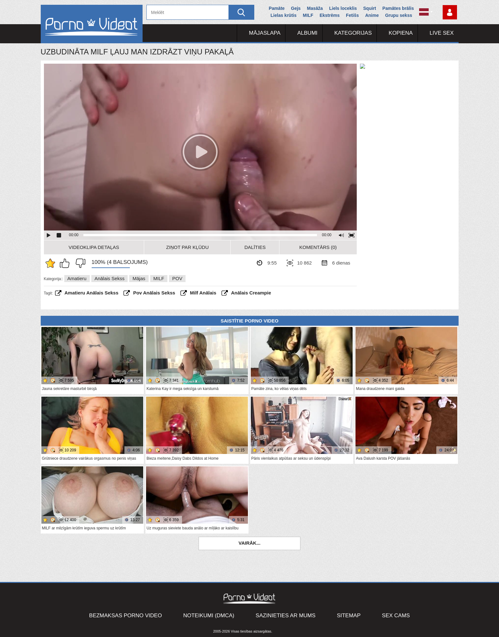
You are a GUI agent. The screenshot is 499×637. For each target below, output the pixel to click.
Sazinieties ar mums (285, 615)
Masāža (315, 8)
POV (177, 278)
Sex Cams (396, 615)
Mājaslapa (264, 33)
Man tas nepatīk (79, 263)
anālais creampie (251, 292)
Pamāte (277, 8)
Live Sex (442, 33)
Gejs (295, 8)
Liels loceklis (343, 8)
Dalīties (255, 247)
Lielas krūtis (284, 15)
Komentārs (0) (318, 247)
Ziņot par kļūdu (187, 247)
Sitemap (349, 615)
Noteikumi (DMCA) (209, 615)
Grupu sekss (398, 15)
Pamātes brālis (398, 8)
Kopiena (401, 33)
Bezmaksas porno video (125, 615)
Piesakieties (450, 12)
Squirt (369, 8)
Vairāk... (250, 543)
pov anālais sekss (154, 292)
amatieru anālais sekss (92, 292)
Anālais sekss (109, 278)
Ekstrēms (330, 15)
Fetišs (352, 15)
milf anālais (203, 292)
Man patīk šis (66, 263)
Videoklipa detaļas (94, 247)
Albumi (307, 33)
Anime (372, 15)
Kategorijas (353, 33)
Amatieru (77, 278)
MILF (308, 15)
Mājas (138, 278)
